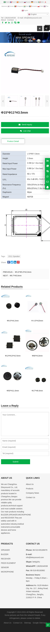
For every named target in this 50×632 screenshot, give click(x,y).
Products (29, 489)
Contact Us (30, 497)
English (32, 14)
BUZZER (4, 554)
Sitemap (27, 623)
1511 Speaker (14, 256)
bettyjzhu (36, 562)
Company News (32, 493)
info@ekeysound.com (33, 18)
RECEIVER (6, 559)
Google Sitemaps (40, 623)
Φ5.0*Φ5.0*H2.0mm (22, 272)
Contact (10, 20)
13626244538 (10, 18)
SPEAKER (5, 550)
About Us (30, 484)
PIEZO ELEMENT (8, 563)
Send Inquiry (25, 125)
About (3, 20)
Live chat (25, 131)
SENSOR (5, 567)
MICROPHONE (7, 572)
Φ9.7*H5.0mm (16, 276)
